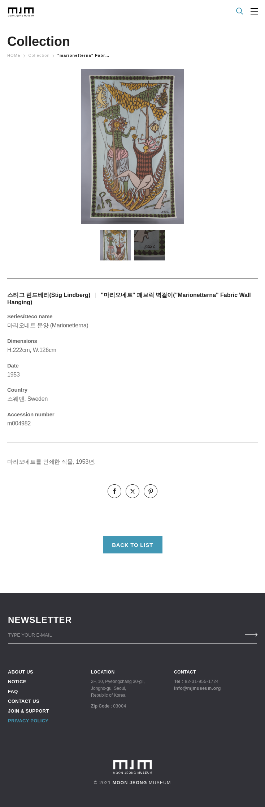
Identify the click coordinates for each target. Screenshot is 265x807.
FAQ (13, 691)
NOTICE (17, 681)
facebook (114, 491)
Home (14, 55)
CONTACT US (23, 701)
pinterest (150, 491)
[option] (132, 146)
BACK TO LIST (132, 545)
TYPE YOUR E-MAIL (30, 635)
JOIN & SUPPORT (28, 711)
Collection (38, 55)
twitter (132, 491)
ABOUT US (20, 672)
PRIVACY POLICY (28, 720)
